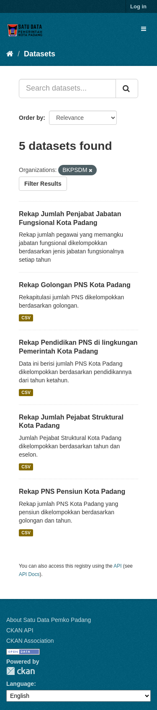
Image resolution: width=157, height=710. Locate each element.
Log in (138, 6)
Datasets (39, 54)
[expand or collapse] (143, 28)
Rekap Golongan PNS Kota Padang (75, 284)
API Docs (29, 574)
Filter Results (43, 183)
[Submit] (127, 88)
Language (20, 683)
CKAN (20, 671)
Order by (31, 117)
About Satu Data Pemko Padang (48, 620)
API (117, 566)
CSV (26, 317)
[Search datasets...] (67, 88)
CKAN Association (30, 640)
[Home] (9, 54)
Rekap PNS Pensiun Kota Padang (72, 491)
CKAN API (19, 630)
